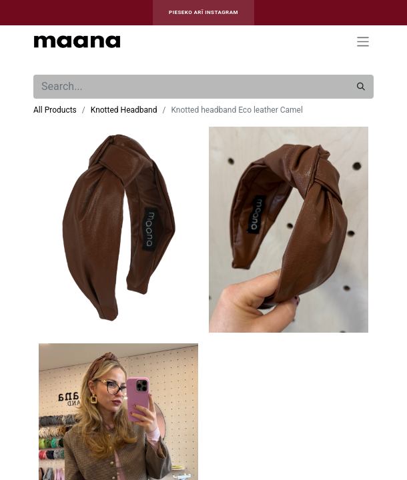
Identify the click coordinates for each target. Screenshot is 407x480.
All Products (55, 110)
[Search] (361, 87)
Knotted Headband (124, 110)
